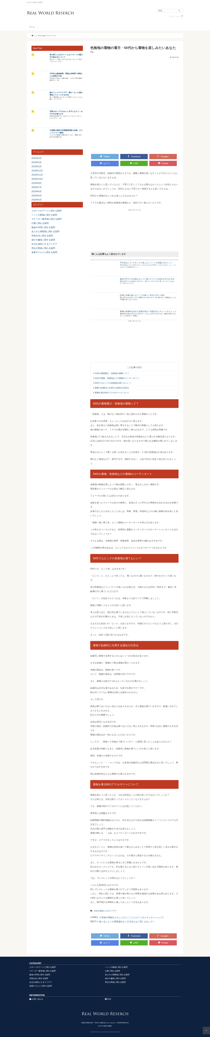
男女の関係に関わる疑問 (43, 248)
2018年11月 (37, 175)
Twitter (105, 156)
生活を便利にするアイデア (105, 911)
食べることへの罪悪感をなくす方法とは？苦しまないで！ (127, 921)
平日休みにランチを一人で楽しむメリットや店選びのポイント (146, 263)
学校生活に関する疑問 (42, 236)
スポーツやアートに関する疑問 (46, 211)
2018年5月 (36, 195)
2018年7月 (36, 187)
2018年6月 (36, 191)
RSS (108, 999)
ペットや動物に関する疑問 (44, 215)
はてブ (105, 163)
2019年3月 (36, 162)
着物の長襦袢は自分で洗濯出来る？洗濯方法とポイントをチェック (148, 311)
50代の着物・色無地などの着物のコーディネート (116, 378)
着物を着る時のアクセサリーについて (111, 392)
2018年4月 (36, 200)
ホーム (32, 27)
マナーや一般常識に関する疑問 (46, 219)
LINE (134, 163)
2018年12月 (37, 171)
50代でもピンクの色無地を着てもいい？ (112, 383)
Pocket (163, 163)
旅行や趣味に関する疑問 (43, 240)
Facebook (134, 156)
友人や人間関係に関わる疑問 (45, 231)
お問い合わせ (36, 999)
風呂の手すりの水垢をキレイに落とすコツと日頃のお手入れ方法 (147, 279)
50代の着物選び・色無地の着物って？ (111, 373)
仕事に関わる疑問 (40, 223)
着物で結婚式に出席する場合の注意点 (111, 388)
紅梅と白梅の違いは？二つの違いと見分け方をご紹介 (142, 295)
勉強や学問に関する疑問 (43, 227)
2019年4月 (36, 158)
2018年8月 (36, 183)
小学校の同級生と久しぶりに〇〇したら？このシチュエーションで (131, 917)
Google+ (163, 156)
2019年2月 (36, 166)
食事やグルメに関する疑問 (44, 252)
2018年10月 (37, 179)
